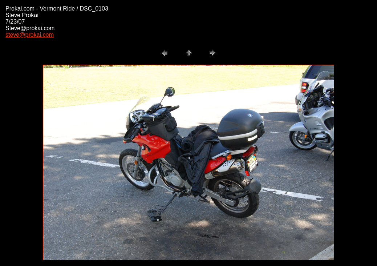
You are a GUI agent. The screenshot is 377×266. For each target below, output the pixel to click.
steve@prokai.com (29, 35)
